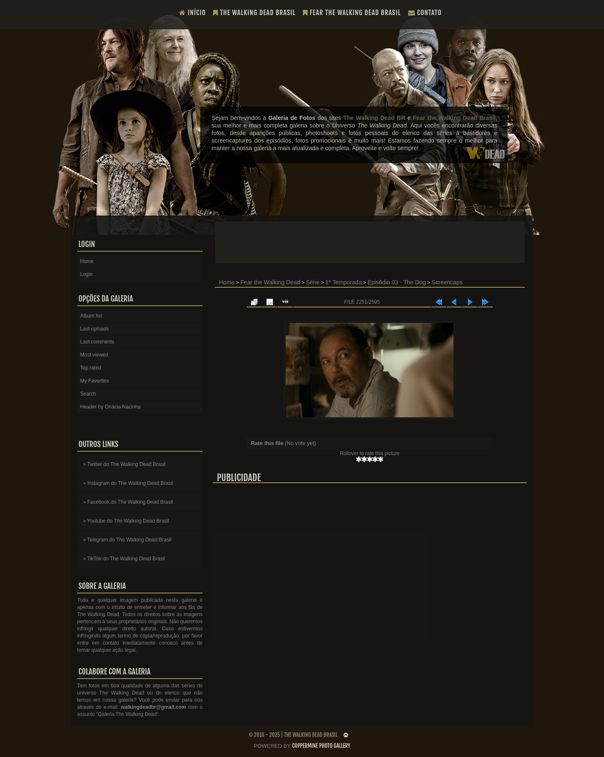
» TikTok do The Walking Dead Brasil (124, 559)
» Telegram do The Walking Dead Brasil (127, 540)
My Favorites (94, 381)
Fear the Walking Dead (270, 282)
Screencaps (447, 282)
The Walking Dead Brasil (254, 12)
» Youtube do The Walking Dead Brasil (126, 521)
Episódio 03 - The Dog (396, 282)
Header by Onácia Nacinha (110, 407)
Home (226, 282)
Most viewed (94, 355)
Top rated (90, 368)
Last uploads (94, 329)
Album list (91, 316)
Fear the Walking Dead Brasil (352, 12)
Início (192, 12)
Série (313, 282)
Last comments (97, 342)
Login (86, 274)
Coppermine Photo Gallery (321, 745)
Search (88, 394)
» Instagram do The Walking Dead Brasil (128, 483)
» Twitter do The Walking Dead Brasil (124, 464)
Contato (425, 12)
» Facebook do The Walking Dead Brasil (128, 502)
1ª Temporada (343, 282)
